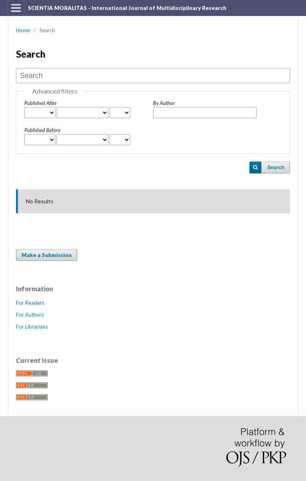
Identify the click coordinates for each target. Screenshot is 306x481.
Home (23, 30)
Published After (40, 103)
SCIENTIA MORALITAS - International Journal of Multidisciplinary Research (127, 8)
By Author (164, 103)
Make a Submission (47, 255)
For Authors (30, 315)
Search (275, 167)
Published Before (42, 130)
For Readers (30, 303)
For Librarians (32, 326)
